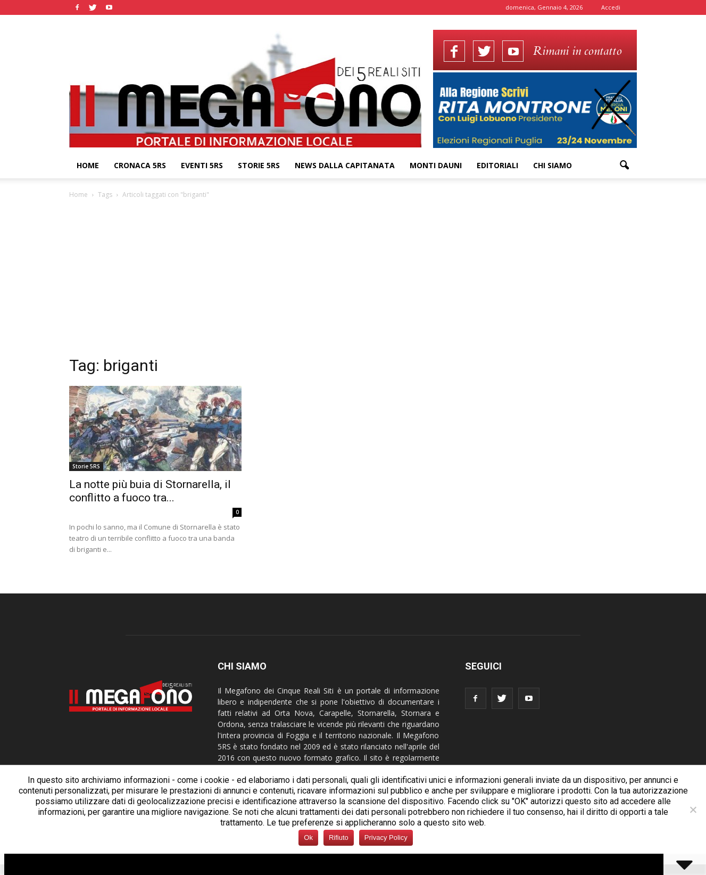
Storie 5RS (259, 165)
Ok (308, 837)
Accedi (610, 7)
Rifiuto (338, 837)
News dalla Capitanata (345, 165)
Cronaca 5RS (140, 165)
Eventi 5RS (202, 165)
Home (88, 165)
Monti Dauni (436, 165)
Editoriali (497, 165)
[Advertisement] (353, 280)
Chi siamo (552, 165)
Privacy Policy (386, 837)
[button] (624, 165)
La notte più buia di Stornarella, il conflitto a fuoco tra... (150, 491)
